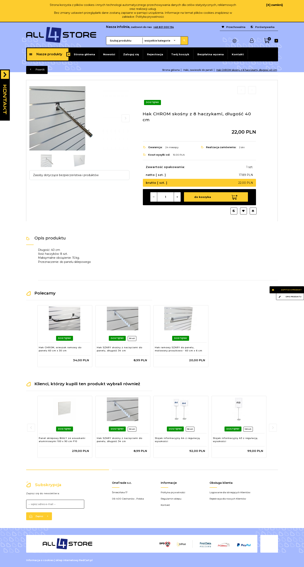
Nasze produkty (45, 54)
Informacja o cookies (40, 559)
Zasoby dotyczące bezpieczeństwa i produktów (66, 175)
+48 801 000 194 (163, 27)
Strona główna (84, 54)
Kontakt (238, 54)
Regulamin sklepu (171, 498)
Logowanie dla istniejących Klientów (230, 491)
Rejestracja (155, 54)
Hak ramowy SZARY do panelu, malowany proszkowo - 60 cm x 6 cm (178, 349)
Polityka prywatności (150, 16)
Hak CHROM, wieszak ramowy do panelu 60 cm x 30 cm (60, 349)
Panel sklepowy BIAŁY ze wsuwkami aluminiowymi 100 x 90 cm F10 (62, 439)
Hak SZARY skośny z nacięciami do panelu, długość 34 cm (119, 349)
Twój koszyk (180, 54)
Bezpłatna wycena (210, 54)
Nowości (109, 54)
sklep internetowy (67, 559)
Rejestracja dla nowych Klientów (228, 498)
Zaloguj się (131, 54)
